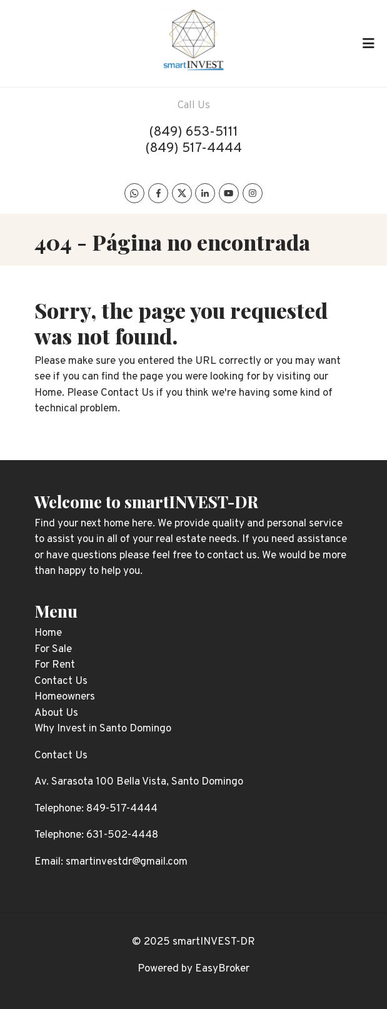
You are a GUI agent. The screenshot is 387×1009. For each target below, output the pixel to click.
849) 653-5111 (196, 132)
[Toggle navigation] (368, 43)
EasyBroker (222, 969)
